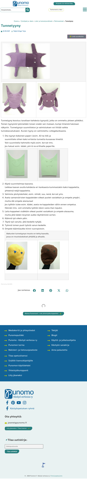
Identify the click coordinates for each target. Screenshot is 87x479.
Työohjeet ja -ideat (27, 21)
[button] (34, 291)
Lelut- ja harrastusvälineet (43, 21)
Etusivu (16, 21)
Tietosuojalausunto (56, 476)
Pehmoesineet (59, 21)
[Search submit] (28, 10)
